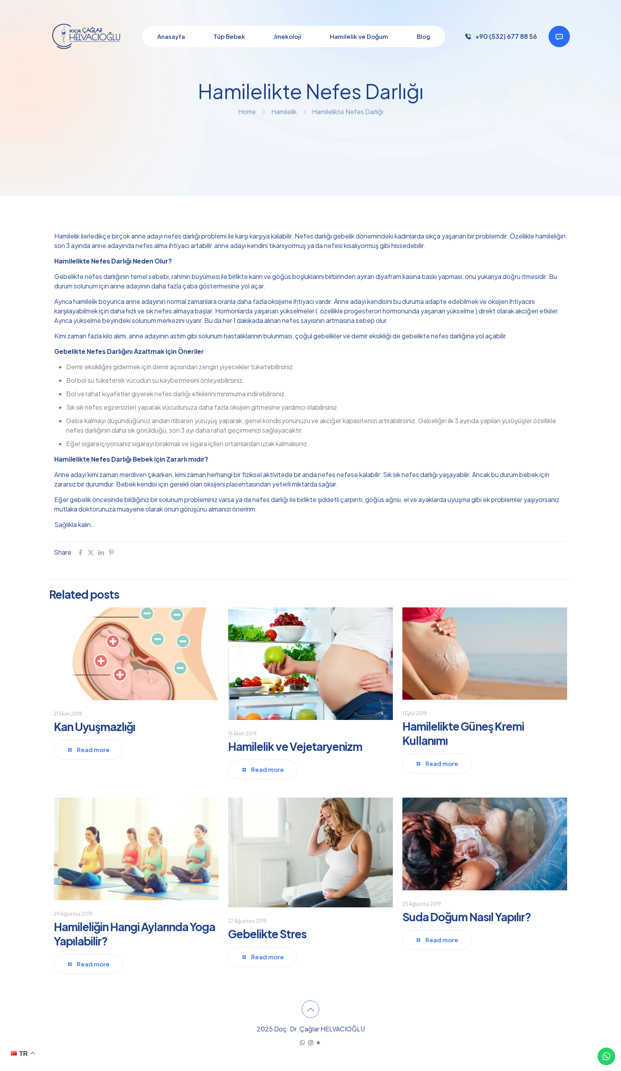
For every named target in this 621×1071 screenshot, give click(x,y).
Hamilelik (284, 111)
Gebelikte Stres (267, 934)
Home (247, 111)
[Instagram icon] (311, 1042)
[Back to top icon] (310, 1009)
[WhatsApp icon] (302, 1042)
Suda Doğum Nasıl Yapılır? (466, 917)
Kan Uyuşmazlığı (94, 726)
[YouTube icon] (319, 1042)
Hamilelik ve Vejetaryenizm (295, 746)
